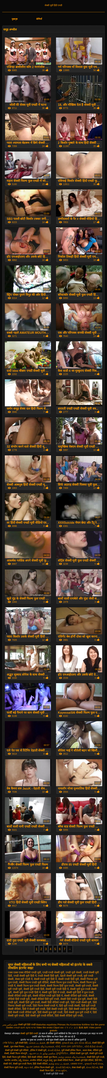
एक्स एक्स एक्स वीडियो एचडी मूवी (24, 972)
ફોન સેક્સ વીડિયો (82, 1043)
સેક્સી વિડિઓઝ (63, 1067)
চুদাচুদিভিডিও (62, 1053)
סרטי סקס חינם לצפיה (25, 1027)
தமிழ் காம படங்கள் (59, 1063)
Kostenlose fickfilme (80, 1024)
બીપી (57, 1046)
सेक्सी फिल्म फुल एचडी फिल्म (64, 982)
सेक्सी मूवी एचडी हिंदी (34, 989)
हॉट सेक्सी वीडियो (54, 1043)
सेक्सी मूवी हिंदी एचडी (53, 5)
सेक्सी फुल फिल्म (50, 1057)
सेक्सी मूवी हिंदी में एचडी (53, 992)
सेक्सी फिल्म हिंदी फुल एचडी (60, 985)
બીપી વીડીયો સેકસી (93, 1046)
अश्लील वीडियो (36, 1060)
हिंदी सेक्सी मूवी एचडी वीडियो (39, 1015)
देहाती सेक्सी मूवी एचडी (71, 975)
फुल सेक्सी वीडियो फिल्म (64, 1060)
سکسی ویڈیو (49, 1053)
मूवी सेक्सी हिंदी (21, 1043)
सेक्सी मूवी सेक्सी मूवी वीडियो (17, 1050)
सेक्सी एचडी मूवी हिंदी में (45, 979)
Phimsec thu (63, 1024)
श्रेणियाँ (39, 19)
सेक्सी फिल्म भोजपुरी (19, 1053)
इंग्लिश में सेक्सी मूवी (38, 1050)
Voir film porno (97, 1024)
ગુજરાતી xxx (67, 1043)
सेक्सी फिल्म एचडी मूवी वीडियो (34, 982)
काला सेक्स (87, 1050)
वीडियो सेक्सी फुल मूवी (79, 1053)
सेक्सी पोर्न (7, 1063)
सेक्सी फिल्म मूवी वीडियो (16, 1057)
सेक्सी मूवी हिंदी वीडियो (84, 1060)
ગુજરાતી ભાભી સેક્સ (93, 1063)
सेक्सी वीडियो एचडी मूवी (19, 995)
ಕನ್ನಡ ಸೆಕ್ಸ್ (47, 1060)
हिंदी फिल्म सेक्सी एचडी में (45, 1005)
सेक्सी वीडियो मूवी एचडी (75, 995)
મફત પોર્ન (28, 1067)
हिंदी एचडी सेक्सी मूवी (81, 1002)
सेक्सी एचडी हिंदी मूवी (68, 979)
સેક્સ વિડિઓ (92, 1067)
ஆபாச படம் (35, 1053)
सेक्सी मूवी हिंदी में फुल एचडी (80, 992)
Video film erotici (44, 1027)
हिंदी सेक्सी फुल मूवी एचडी (50, 1012)
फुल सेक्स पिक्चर (17, 1046)
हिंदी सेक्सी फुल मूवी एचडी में (77, 1012)
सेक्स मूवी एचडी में (23, 979)
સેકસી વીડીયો (54, 1050)
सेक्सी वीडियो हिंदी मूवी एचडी (45, 999)
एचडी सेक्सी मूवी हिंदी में (25, 975)
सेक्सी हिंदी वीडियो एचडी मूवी (55, 1002)
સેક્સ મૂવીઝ (61, 1070)
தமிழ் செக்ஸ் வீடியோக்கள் (72, 1057)
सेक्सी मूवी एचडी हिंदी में (57, 989)
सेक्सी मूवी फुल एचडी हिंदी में (26, 992)
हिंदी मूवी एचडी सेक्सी (69, 1005)
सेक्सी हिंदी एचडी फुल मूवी (73, 999)
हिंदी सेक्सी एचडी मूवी (57, 1008)
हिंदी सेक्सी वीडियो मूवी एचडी (69, 1015)
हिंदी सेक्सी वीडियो (35, 1057)
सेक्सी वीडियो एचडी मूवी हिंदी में (48, 995)
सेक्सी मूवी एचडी (83, 985)
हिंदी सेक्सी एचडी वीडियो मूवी (22, 1012)
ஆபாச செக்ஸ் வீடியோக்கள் (40, 1046)
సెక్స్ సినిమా (23, 1060)
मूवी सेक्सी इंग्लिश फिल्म (71, 1050)
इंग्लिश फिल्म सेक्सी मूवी (44, 1067)
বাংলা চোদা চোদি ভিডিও (72, 1046)
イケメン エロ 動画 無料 (76, 1027)
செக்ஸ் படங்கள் (37, 1043)
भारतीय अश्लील (10, 1060)
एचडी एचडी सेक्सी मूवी (53, 972)
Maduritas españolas (46, 1024)
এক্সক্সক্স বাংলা (76, 1063)
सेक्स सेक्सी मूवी (78, 1067)
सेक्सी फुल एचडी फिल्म (22, 1063)
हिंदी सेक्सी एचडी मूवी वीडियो (83, 1008)
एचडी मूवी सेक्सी (74, 972)
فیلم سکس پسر (10, 1024)
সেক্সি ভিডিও (8, 1043)
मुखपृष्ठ (14, 19)
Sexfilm (9, 1027)
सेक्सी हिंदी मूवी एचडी (29, 1002)
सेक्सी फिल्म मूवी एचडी (13, 1067)
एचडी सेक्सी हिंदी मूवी (48, 975)
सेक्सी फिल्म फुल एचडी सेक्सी (31, 985)
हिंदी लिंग (98, 1060)
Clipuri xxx (58, 1027)
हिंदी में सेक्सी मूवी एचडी (33, 1008)
